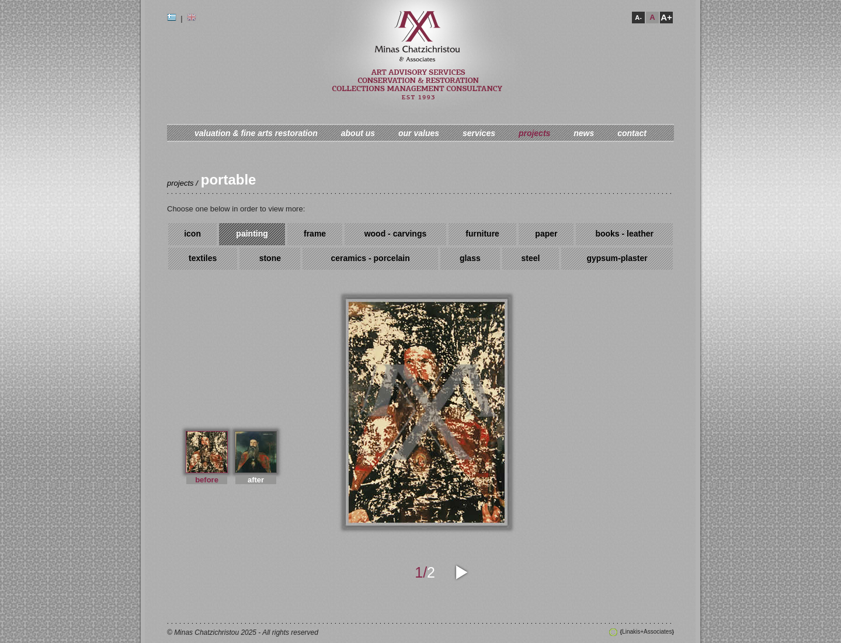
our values (418, 133)
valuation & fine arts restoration (256, 133)
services (479, 133)
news (584, 133)
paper (546, 233)
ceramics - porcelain (370, 258)
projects (534, 133)
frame (315, 233)
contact (632, 133)
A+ (666, 17)
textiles (203, 258)
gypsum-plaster (616, 258)
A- (638, 17)
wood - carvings (395, 233)
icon (192, 233)
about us (358, 133)
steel (530, 258)
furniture (482, 233)
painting (251, 233)
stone (270, 258)
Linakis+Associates (647, 631)
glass (470, 258)
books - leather (624, 233)
